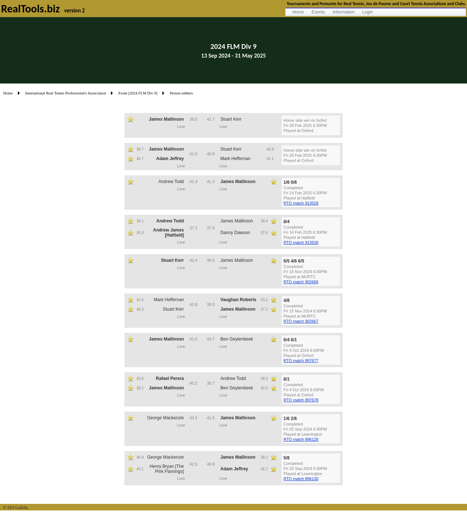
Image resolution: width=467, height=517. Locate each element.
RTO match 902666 (301, 282)
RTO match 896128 (301, 439)
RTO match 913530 (301, 242)
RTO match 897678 (301, 400)
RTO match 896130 (301, 479)
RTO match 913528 (301, 203)
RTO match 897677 (301, 360)
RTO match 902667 (301, 321)
